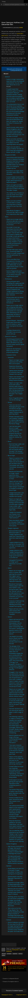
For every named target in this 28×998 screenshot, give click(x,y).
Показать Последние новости (10, 981)
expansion (15, 953)
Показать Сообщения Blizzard (11, 978)
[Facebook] (7, 945)
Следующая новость (21, 994)
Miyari (21, 27)
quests (3, 955)
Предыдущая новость (7, 994)
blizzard (4, 953)
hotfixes (20, 953)
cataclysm (9, 953)
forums (8, 86)
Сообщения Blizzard (16, 70)
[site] (3, 950)
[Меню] (1, 4)
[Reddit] (11, 945)
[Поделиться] (26, 4)
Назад (3, 1)
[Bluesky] (3, 945)
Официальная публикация (14, 69)
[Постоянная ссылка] (14, 945)
